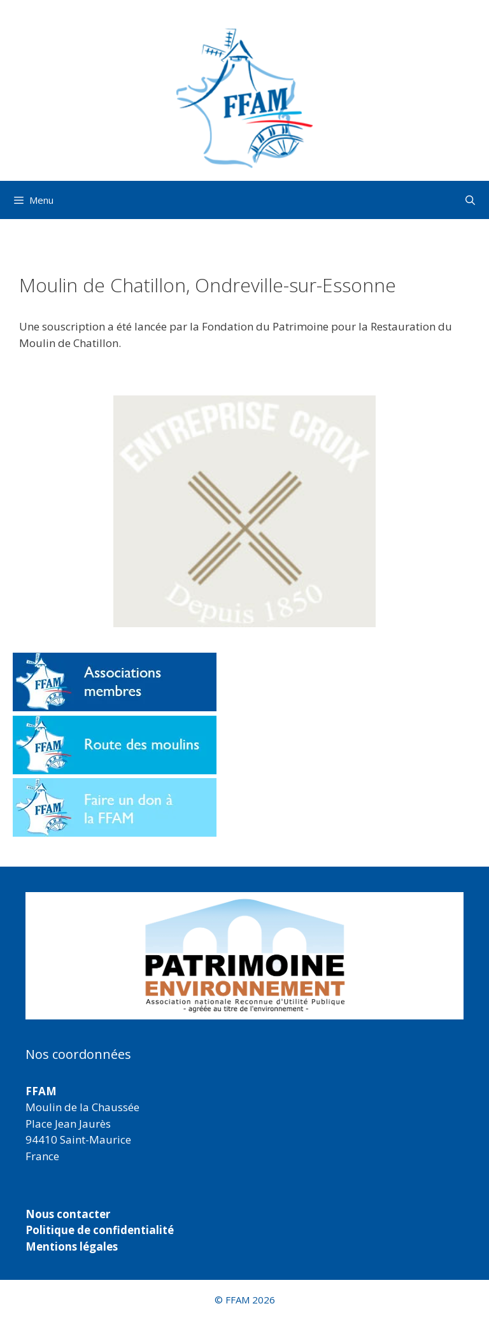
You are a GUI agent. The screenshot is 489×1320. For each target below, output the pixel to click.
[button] (244, 511)
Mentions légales (71, 1246)
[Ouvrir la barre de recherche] (470, 200)
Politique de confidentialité (99, 1230)
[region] (244, 955)
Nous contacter (67, 1214)
